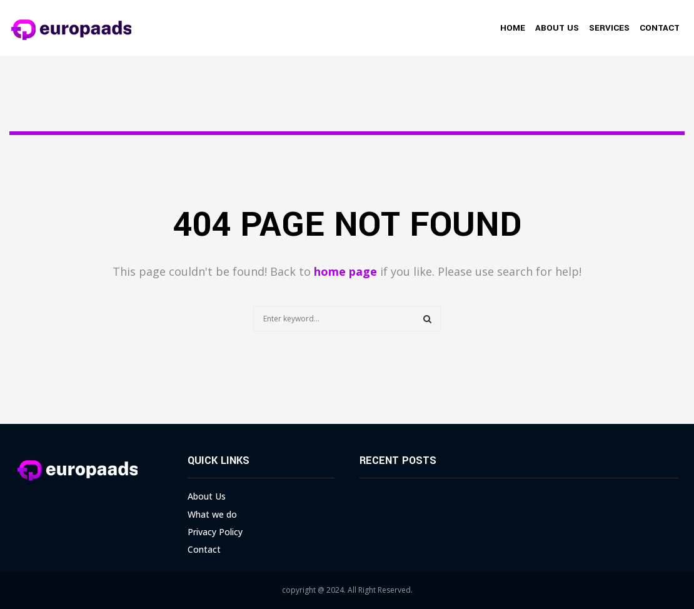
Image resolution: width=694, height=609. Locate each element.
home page (345, 271)
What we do (212, 514)
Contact (660, 28)
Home (512, 28)
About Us (557, 28)
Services (609, 28)
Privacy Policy (215, 532)
